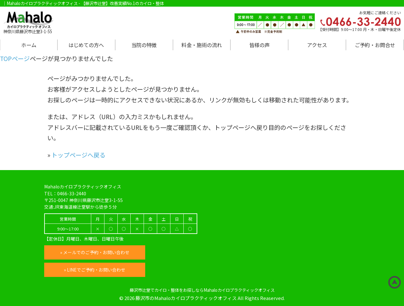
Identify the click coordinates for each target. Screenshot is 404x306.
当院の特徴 (144, 45)
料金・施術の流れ (201, 45)
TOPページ (15, 58)
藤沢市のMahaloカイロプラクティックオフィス (186, 298)
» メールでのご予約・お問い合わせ (94, 252)
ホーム (28, 45)
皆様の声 (259, 45)
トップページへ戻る (78, 154)
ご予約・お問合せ (375, 45)
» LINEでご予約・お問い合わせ (95, 269)
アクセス (317, 45)
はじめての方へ (86, 45)
